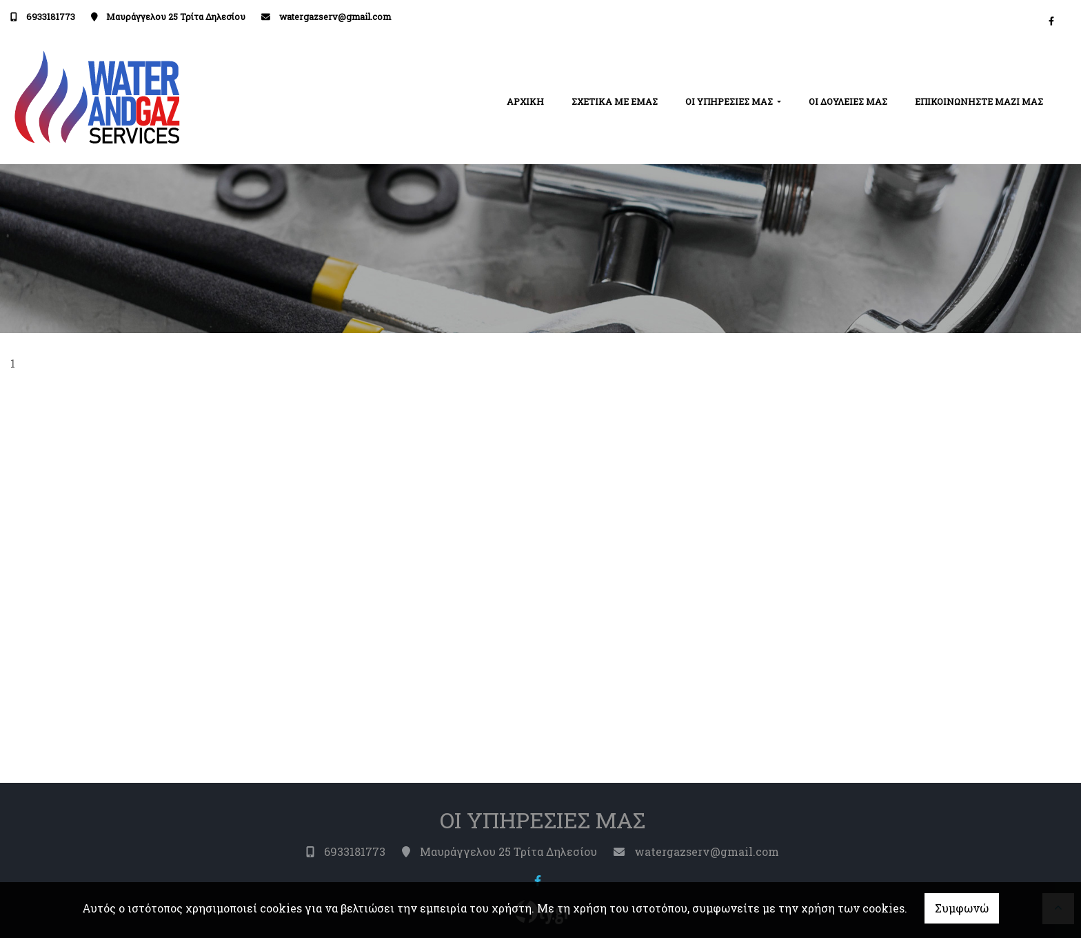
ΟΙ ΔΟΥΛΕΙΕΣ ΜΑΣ (848, 101)
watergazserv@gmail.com (335, 16)
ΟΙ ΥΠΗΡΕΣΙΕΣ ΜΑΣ (730, 101)
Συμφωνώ (962, 908)
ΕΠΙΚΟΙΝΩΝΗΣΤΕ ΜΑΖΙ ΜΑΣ (979, 101)
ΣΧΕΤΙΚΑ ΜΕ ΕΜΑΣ (615, 101)
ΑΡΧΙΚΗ (525, 101)
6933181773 (50, 16)
